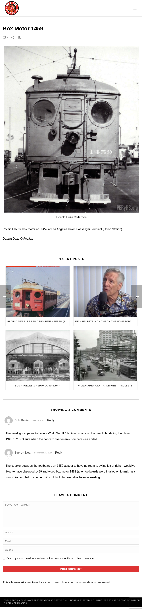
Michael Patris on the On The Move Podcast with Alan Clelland (106, 321)
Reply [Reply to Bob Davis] (51, 420)
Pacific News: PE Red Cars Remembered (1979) (38, 321)
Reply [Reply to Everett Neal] (58, 452)
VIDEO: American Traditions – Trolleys (105, 385)
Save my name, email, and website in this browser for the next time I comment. (51, 562)
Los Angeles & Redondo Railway (37, 385)
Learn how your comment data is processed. (82, 586)
